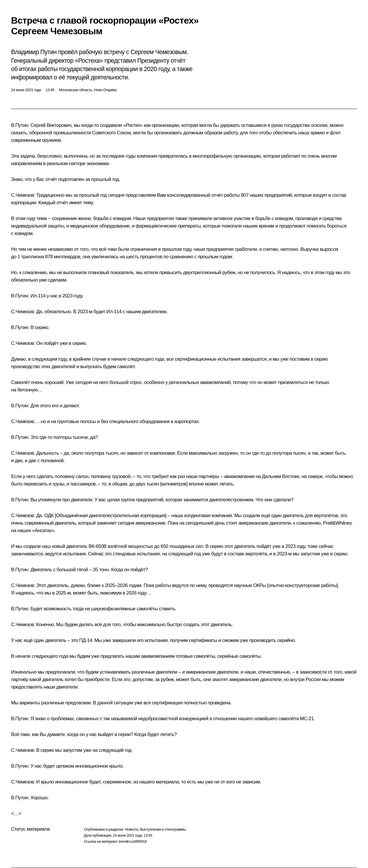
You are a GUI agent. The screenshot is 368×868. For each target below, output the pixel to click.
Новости (131, 829)
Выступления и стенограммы (163, 829)
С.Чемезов (22, 195)
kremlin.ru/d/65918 (133, 841)
